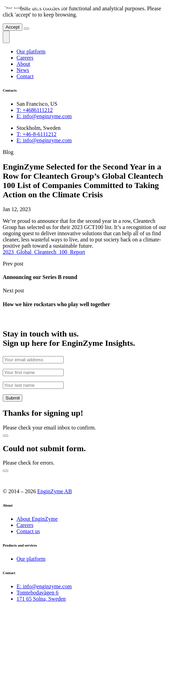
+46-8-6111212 (36, 134)
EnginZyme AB (54, 491)
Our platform (31, 559)
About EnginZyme (37, 519)
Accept (13, 27)
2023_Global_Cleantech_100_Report (44, 252)
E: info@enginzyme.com (44, 586)
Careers (25, 525)
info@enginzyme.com (44, 116)
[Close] (26, 29)
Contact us (28, 531)
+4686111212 (35, 110)
